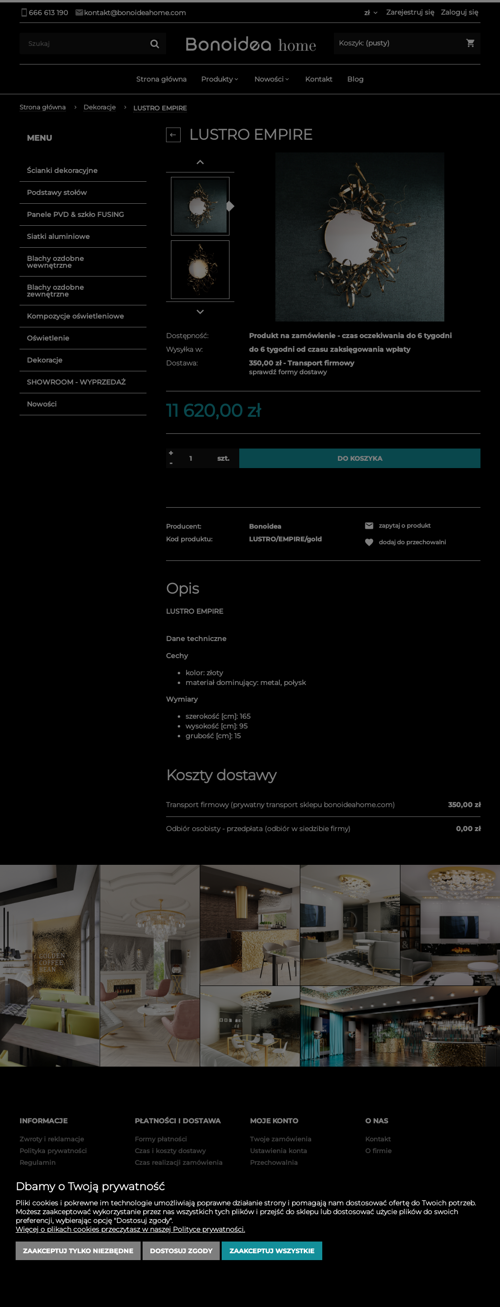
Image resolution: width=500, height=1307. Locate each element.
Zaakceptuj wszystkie (271, 1251)
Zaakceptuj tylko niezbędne (78, 1251)
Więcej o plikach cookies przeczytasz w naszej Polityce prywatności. (130, 1229)
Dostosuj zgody (181, 1251)
